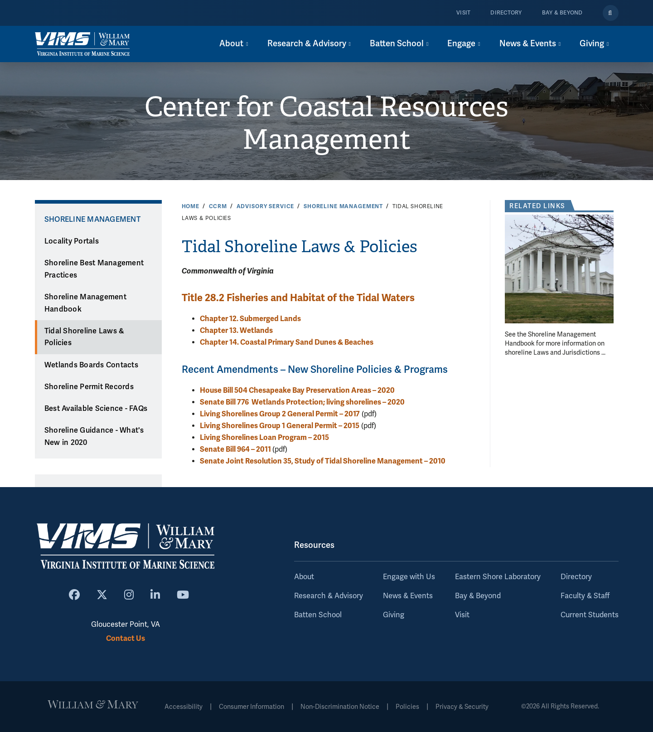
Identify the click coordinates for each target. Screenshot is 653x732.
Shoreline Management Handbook (85, 303)
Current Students (590, 615)
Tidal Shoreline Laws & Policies (84, 337)
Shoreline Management (343, 206)
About (304, 576)
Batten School (318, 615)
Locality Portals (71, 241)
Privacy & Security (462, 707)
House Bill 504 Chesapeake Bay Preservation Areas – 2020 (297, 390)
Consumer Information (251, 707)
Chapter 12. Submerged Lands (250, 318)
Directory (506, 13)
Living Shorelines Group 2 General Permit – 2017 (280, 414)
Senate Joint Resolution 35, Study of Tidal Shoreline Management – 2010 (322, 461)
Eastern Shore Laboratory (498, 576)
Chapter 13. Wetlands (236, 330)
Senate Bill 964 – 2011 (236, 449)
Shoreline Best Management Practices (94, 269)
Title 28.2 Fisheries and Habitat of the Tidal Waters (298, 298)
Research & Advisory (328, 595)
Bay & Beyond (562, 13)
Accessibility (183, 707)
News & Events (408, 595)
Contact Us (125, 638)
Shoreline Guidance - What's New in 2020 (94, 436)
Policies (407, 707)
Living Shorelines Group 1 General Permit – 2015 (279, 425)
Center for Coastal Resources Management (326, 123)
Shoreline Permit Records (89, 386)
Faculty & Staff (585, 595)
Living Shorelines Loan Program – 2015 (264, 437)
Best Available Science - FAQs (95, 408)
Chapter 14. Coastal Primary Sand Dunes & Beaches (286, 342)
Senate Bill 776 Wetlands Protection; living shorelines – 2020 (302, 402)
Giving (393, 615)
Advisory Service (266, 206)
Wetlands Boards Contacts (91, 365)
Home (190, 206)
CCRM (218, 206)
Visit (463, 13)
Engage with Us (409, 576)
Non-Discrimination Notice (339, 707)
